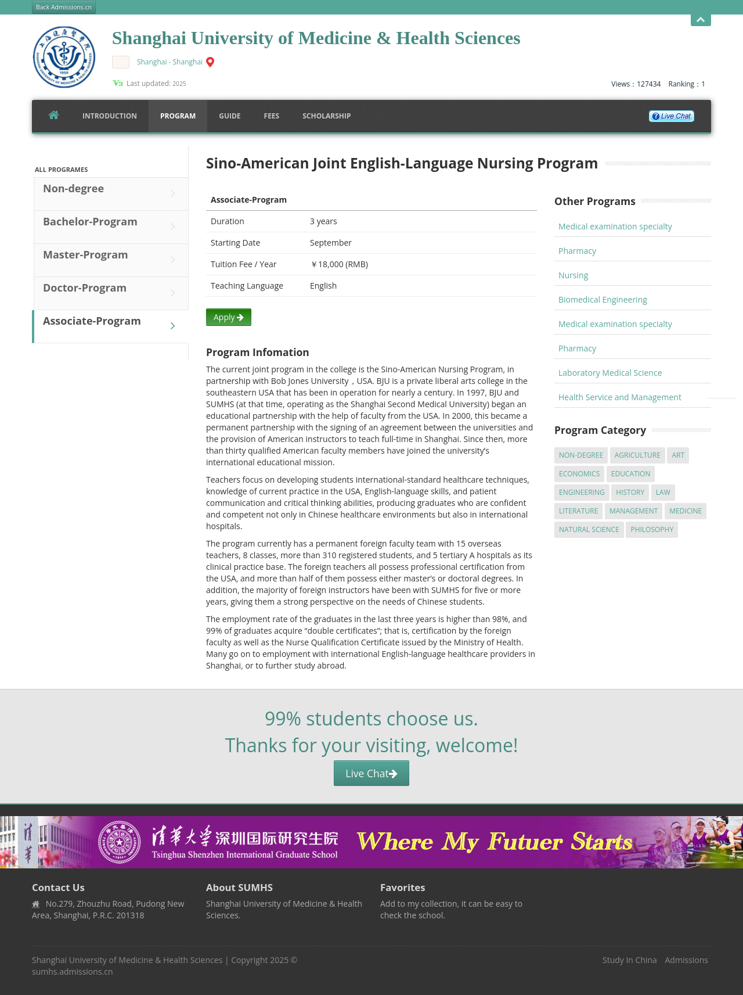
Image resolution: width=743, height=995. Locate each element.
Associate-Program (112, 326)
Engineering (582, 492)
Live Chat (371, 773)
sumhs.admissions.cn (72, 971)
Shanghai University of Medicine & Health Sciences (127, 959)
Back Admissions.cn (64, 7)
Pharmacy (577, 250)
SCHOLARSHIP (326, 116)
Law (663, 492)
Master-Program (112, 259)
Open (701, 20)
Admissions (686, 959)
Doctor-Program (112, 293)
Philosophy (651, 529)
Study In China (630, 959)
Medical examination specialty (615, 226)
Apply (229, 316)
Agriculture (638, 455)
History (630, 492)
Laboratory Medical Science (610, 372)
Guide (229, 116)
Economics (579, 474)
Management (633, 511)
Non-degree (112, 193)
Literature (578, 511)
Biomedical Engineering (602, 299)
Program (178, 116)
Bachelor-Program (112, 226)
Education (631, 474)
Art (678, 455)
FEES (272, 116)
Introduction (109, 116)
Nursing (573, 275)
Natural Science (589, 529)
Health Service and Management (619, 397)
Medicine (685, 511)
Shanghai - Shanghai (170, 62)
